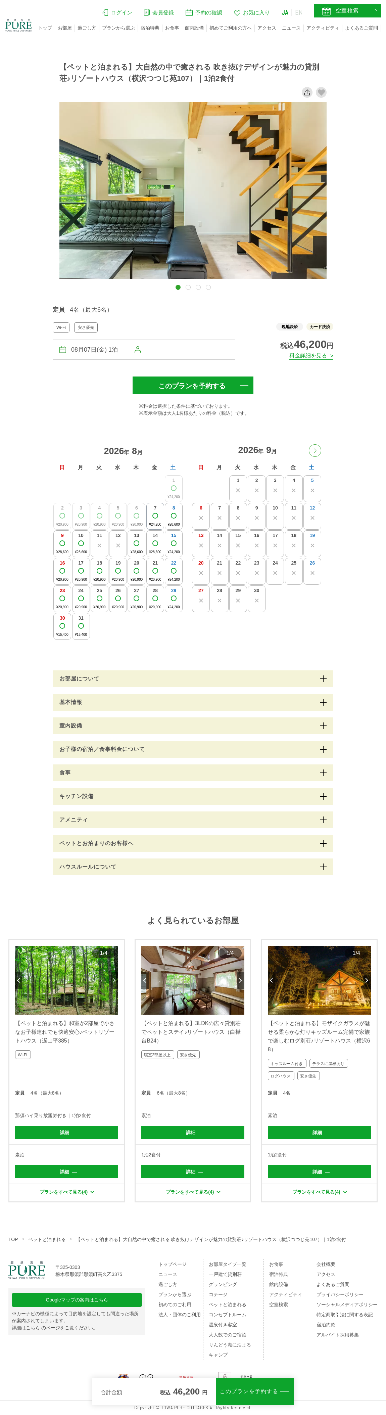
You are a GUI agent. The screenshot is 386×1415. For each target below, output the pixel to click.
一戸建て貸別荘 (225, 1274)
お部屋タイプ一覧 (227, 1264)
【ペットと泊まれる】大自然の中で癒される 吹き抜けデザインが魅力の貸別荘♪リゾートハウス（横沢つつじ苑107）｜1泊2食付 (211, 1239)
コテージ (218, 1294)
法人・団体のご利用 (179, 1314)
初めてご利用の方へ (230, 28)
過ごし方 (87, 28)
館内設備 (194, 28)
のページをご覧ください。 (55, 1327)
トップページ (172, 1264)
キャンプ (218, 1355)
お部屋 (65, 28)
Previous (18, 980)
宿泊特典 (150, 28)
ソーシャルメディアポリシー (347, 1304)
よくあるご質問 (361, 28)
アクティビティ (322, 28)
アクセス (266, 28)
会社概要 (326, 1264)
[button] (178, 287)
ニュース (291, 28)
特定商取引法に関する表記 (345, 1314)
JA (285, 12)
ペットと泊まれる (47, 1239)
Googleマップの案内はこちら (77, 1299)
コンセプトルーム (227, 1314)
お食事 (172, 28)
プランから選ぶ (118, 28)
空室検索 (278, 1304)
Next (114, 980)
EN (299, 12)
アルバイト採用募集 (338, 1334)
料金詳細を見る (308, 355)
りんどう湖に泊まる (230, 1344)
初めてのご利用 (174, 1304)
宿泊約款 (326, 1324)
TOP (13, 1239)
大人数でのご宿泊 (227, 1334)
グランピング (223, 1284)
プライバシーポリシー (340, 1294)
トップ (45, 28)
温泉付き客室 (223, 1324)
